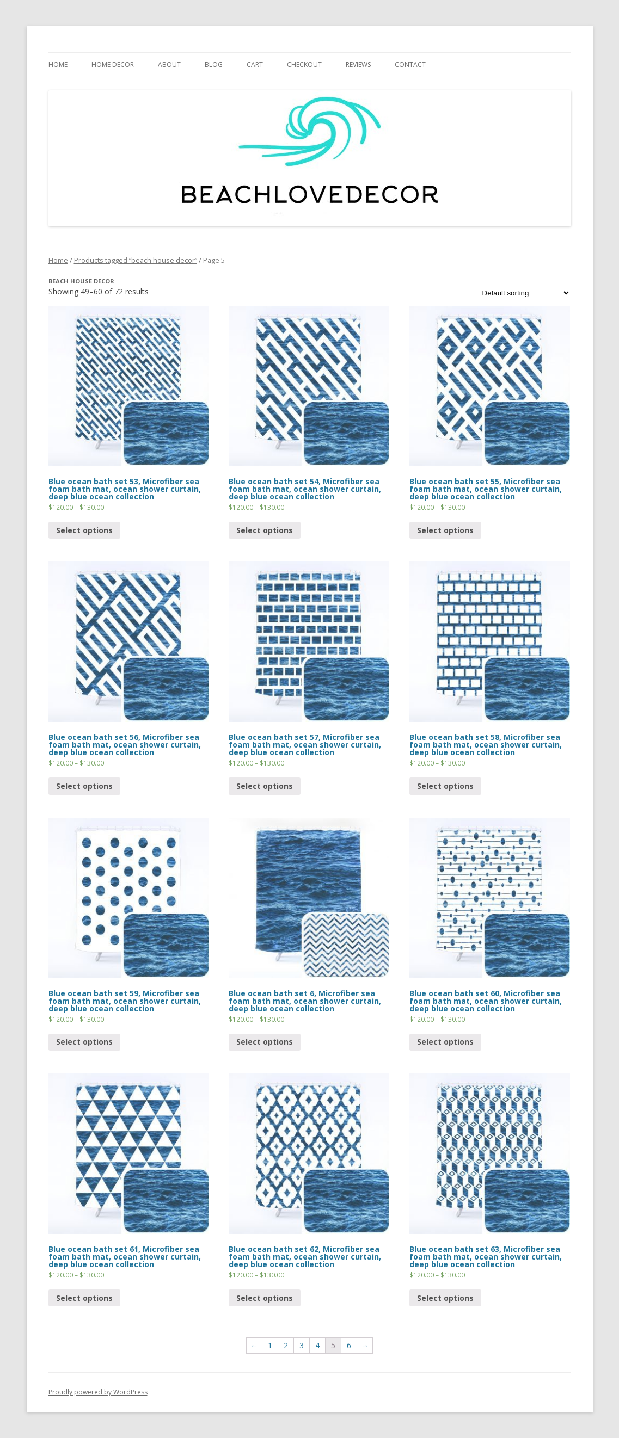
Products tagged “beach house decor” (135, 260)
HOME (58, 64)
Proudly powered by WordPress (98, 1392)
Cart (255, 64)
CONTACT (410, 64)
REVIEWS (358, 64)
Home (58, 260)
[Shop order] (525, 293)
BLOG (214, 64)
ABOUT (169, 64)
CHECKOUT (304, 64)
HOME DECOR (112, 64)
